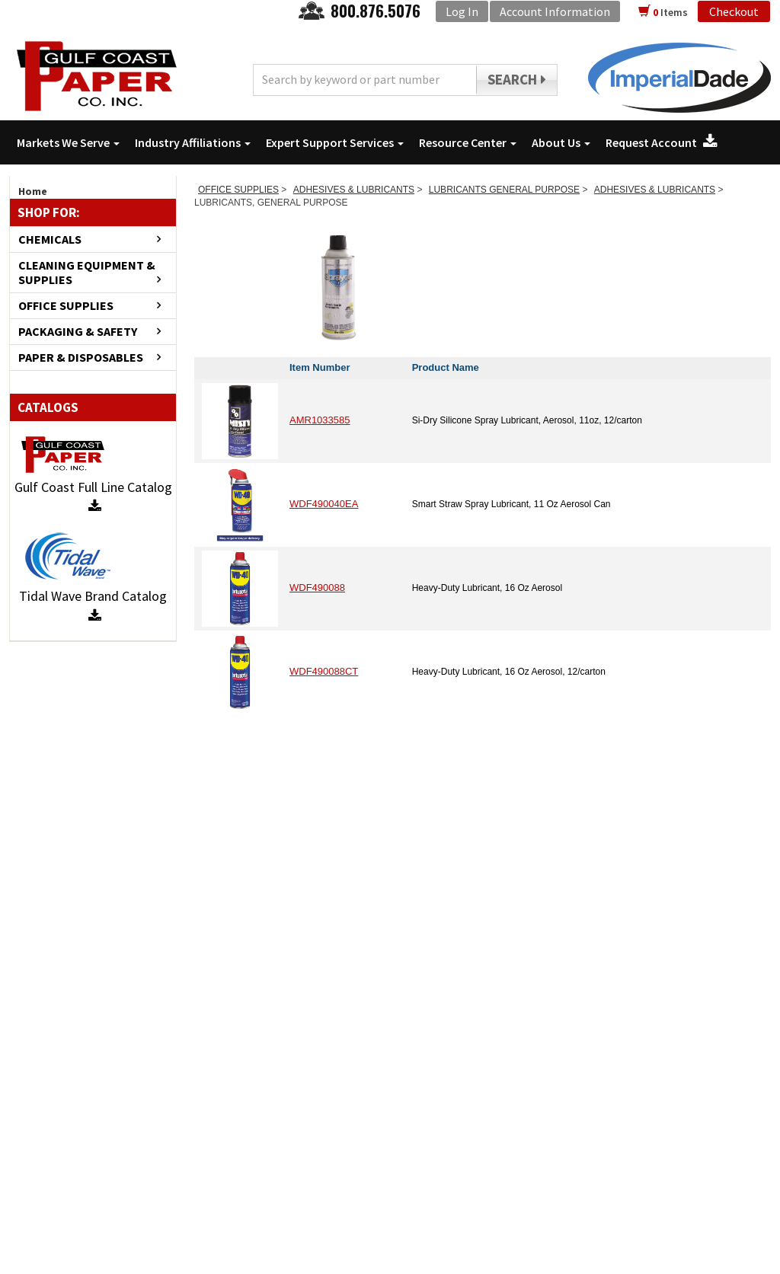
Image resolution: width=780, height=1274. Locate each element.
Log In (462, 11)
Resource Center (467, 142)
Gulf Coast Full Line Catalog (93, 496)
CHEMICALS (50, 239)
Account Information (555, 11)
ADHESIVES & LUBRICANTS (353, 189)
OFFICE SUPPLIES (65, 306)
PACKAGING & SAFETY (77, 331)
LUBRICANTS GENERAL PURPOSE (504, 189)
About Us (561, 142)
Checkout (734, 11)
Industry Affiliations (193, 142)
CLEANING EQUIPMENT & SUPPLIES (86, 272)
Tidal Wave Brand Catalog (93, 605)
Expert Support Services (335, 142)
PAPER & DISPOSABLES (80, 357)
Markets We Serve (68, 142)
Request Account (662, 142)
